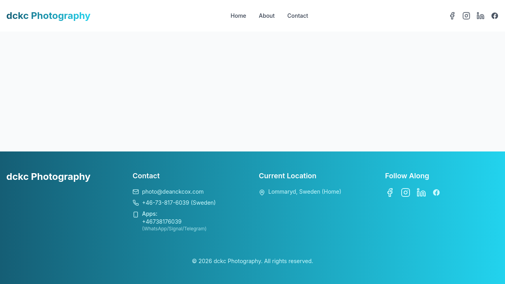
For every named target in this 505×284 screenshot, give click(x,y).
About (267, 15)
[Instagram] (466, 16)
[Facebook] (452, 16)
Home (239, 15)
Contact (297, 15)
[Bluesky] (495, 16)
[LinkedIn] (480, 16)
